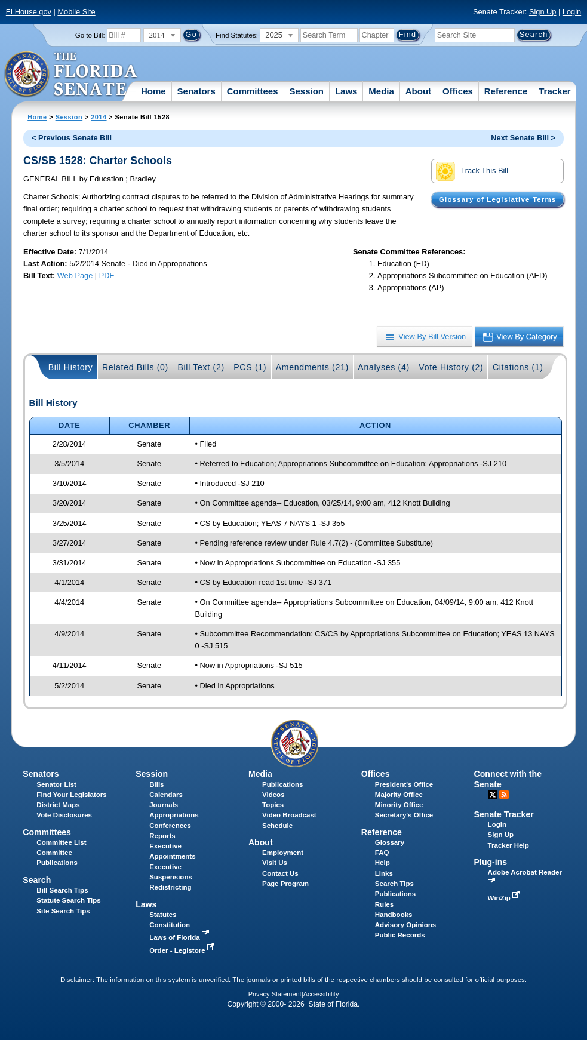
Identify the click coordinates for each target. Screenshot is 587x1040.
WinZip (505, 897)
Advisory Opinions (405, 924)
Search (37, 880)
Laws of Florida (180, 937)
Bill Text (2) (200, 367)
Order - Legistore (183, 950)
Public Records (400, 935)
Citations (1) (518, 367)
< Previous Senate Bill (72, 137)
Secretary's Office (404, 815)
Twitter (492, 794)
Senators (196, 91)
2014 (98, 117)
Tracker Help (508, 845)
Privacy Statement (275, 994)
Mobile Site (76, 11)
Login (572, 11)
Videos (273, 794)
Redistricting (170, 887)
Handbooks (394, 914)
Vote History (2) (451, 367)
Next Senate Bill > (523, 137)
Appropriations (174, 815)
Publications (282, 784)
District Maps (57, 804)
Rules (384, 904)
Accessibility (321, 994)
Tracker (554, 91)
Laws (346, 91)
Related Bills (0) (135, 367)
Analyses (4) (384, 367)
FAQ (382, 852)
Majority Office (399, 794)
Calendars (166, 794)
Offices (457, 91)
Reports (162, 835)
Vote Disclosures (64, 815)
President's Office (404, 784)
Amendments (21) (312, 367)
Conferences (170, 825)
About (418, 91)
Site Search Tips (63, 911)
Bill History (70, 367)
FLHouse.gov (28, 11)
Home (153, 91)
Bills (156, 784)
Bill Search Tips (62, 890)
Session (306, 91)
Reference (506, 91)
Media (381, 91)
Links (384, 873)
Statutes (162, 914)
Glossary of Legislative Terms (497, 199)
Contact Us (280, 873)
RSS (504, 794)
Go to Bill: (90, 35)
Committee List (61, 842)
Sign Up (543, 11)
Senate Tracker (504, 814)
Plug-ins (491, 862)
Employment (282, 852)
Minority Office (399, 804)
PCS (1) (249, 367)
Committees (252, 91)
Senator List (56, 784)
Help (382, 862)
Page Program (285, 883)
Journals (163, 804)
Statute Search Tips (68, 900)
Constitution (169, 924)
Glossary (389, 842)
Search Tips (394, 883)
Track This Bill (472, 171)
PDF (107, 275)
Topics (273, 804)
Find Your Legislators (71, 794)
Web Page (75, 275)
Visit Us (274, 862)
